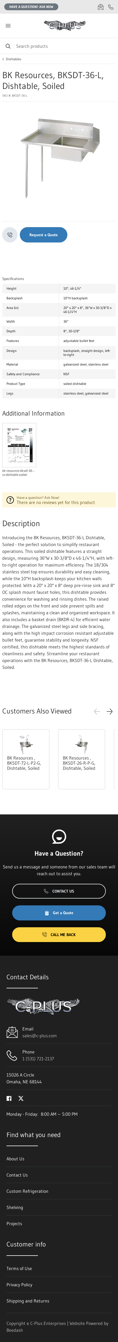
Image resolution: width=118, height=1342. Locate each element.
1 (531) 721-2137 (38, 1058)
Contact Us (59, 891)
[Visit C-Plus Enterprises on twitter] (20, 1098)
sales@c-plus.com (39, 1035)
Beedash (15, 1330)
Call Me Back (59, 934)
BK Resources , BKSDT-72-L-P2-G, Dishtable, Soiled (24, 763)
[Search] (59, 46)
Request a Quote (43, 234)
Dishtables (13, 59)
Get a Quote (58, 912)
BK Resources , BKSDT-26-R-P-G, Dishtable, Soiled (79, 763)
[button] (109, 711)
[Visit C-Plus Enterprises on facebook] (9, 1098)
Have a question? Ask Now (31, 7)
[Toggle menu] (8, 25)
